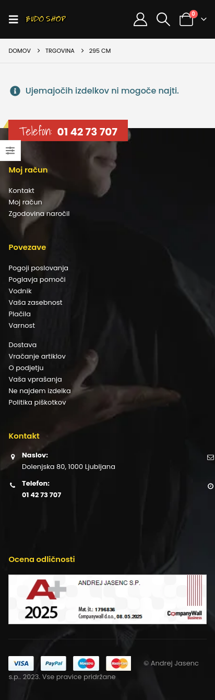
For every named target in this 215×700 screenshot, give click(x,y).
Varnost (21, 325)
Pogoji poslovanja (38, 268)
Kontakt (21, 191)
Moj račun (25, 202)
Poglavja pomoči (36, 279)
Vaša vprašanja (35, 379)
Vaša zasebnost (35, 302)
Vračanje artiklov (36, 356)
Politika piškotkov (37, 402)
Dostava (22, 345)
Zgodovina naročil (38, 214)
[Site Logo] (46, 19)
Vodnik (19, 291)
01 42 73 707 (87, 131)
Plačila (19, 314)
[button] (16, 19)
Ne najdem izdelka (39, 391)
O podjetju (25, 368)
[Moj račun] (140, 19)
